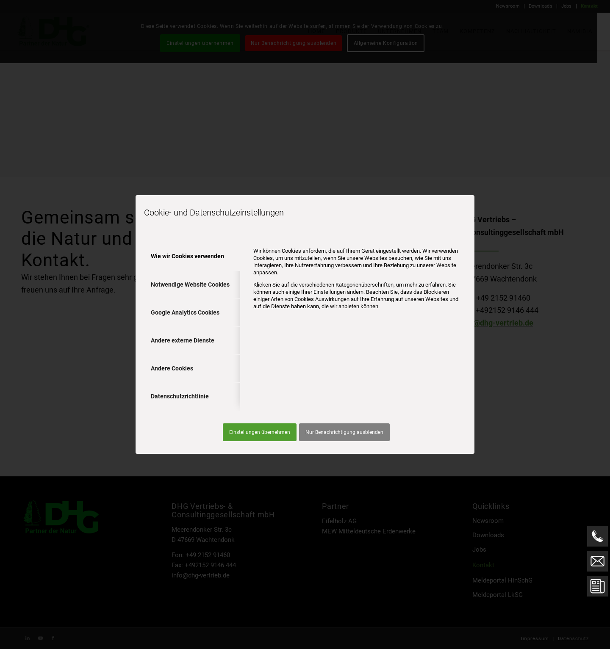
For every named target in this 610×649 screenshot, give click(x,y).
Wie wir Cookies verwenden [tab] (187, 256)
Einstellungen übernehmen (259, 432)
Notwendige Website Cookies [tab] (190, 284)
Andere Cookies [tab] (172, 368)
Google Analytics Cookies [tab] (185, 312)
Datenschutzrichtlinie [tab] (180, 396)
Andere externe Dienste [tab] (182, 340)
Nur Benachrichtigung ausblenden (344, 432)
